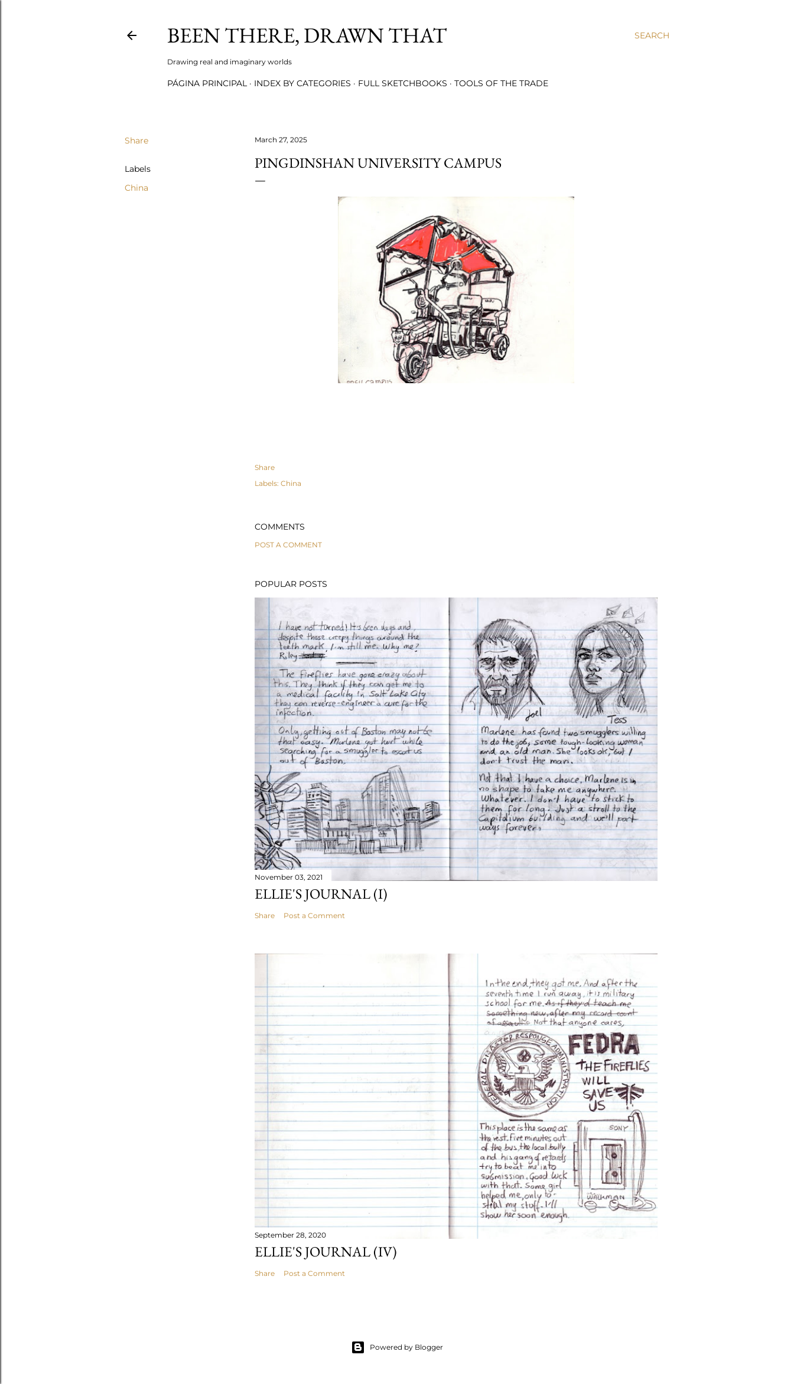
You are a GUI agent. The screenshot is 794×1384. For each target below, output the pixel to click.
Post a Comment (288, 544)
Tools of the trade (501, 83)
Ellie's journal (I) (321, 893)
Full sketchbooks (402, 83)
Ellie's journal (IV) (326, 1251)
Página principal (207, 83)
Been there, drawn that (307, 35)
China (136, 187)
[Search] (651, 35)
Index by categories (302, 83)
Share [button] (136, 140)
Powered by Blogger (397, 1347)
